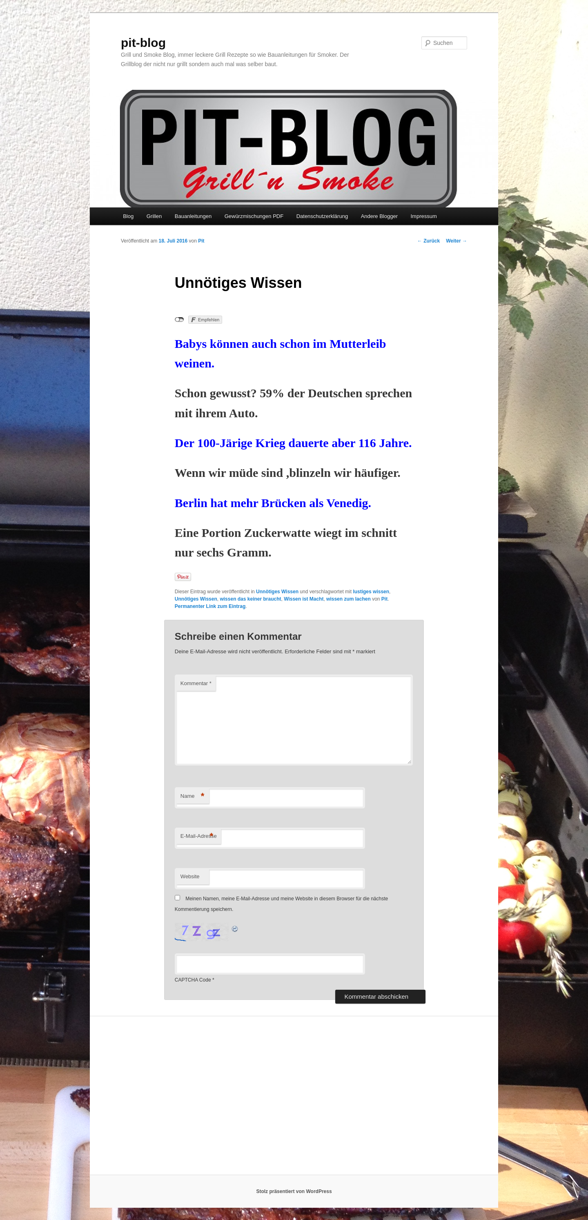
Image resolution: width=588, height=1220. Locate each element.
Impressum (423, 216)
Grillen (154, 216)
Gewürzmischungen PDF (254, 216)
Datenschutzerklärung (322, 216)
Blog (128, 216)
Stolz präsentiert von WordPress (294, 1191)
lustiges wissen (371, 591)
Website (190, 876)
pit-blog (143, 42)
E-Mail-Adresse (198, 836)
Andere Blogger (379, 216)
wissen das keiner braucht (250, 599)
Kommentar (196, 683)
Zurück (428, 241)
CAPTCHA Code (193, 980)
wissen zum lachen (348, 599)
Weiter (456, 241)
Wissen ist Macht (303, 599)
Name (192, 796)
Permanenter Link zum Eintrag (210, 606)
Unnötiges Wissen (277, 591)
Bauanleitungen (193, 216)
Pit (201, 241)
